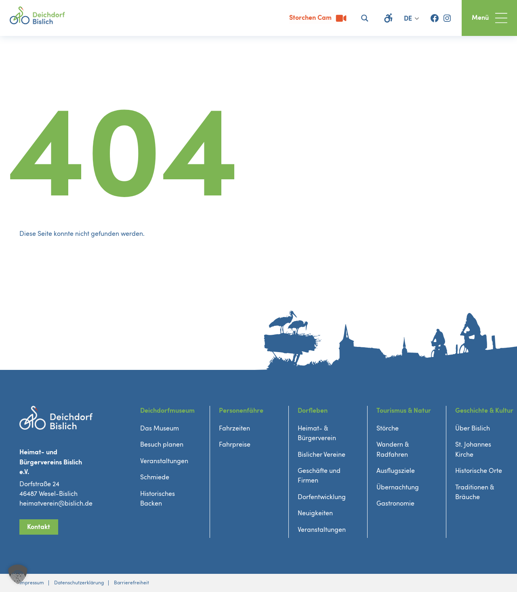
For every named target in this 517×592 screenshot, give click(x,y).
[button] (18, 574)
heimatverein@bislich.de (55, 503)
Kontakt (38, 527)
